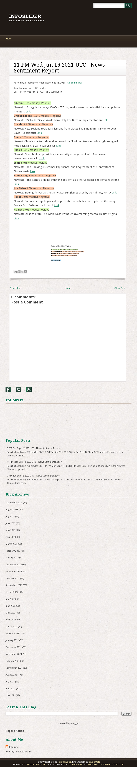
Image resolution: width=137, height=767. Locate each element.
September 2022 (14, 585)
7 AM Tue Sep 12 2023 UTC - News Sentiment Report (33, 475)
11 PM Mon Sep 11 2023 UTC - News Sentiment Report (34, 462)
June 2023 (11, 523)
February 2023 (13, 551)
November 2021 (14, 654)
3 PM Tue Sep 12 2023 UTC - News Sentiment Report (33, 448)
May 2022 (10, 612)
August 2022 (12, 592)
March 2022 (11, 626)
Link (28, 111)
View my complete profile (19, 751)
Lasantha (77, 764)
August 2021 (12, 674)
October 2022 (13, 578)
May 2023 (10, 530)
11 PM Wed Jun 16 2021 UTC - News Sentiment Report (59, 68)
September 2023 (14, 502)
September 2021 (14, 667)
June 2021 (11, 688)
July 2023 (10, 516)
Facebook (8, 389)
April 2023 (11, 537)
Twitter (18, 389)
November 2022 (14, 571)
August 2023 (12, 509)
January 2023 (12, 557)
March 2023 (11, 544)
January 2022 (12, 640)
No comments (74, 82)
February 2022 (13, 633)
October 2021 (13, 661)
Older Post (119, 288)
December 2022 (14, 564)
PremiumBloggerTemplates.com (104, 764)
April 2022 (11, 619)
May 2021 (10, 695)
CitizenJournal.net (36, 764)
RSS (29, 389)
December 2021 (14, 647)
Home (68, 288)
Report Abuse (15, 731)
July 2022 (10, 599)
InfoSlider (25, 16)
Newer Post (16, 288)
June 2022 (11, 606)
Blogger (74, 723)
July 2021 (10, 681)
